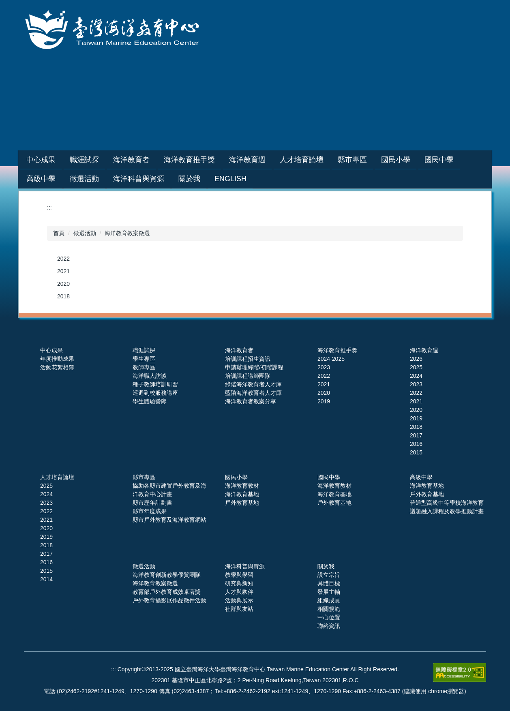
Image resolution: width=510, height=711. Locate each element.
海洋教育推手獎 (337, 350)
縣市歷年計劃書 (152, 502)
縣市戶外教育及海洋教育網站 (169, 519)
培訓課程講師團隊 (247, 376)
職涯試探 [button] (104, 160)
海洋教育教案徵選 (127, 233)
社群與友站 (239, 609)
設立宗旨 (328, 575)
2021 (63, 271)
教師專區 (144, 367)
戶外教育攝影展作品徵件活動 (169, 600)
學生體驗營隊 (150, 401)
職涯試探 (144, 350)
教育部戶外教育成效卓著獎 (167, 592)
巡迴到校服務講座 (155, 393)
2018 (63, 296)
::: (29, 160)
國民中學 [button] (459, 160)
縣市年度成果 (150, 511)
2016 (416, 444)
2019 (323, 401)
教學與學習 (239, 575)
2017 (416, 435)
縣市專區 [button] (372, 160)
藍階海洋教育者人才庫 (253, 393)
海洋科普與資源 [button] (138, 179)
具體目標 (328, 583)
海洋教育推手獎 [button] (209, 160)
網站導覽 (360, 115)
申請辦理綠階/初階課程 (254, 367)
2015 (416, 452)
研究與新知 (239, 583)
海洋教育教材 (242, 485)
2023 (323, 367)
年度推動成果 (57, 359)
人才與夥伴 (239, 592)
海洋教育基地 (242, 494)
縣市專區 (144, 477)
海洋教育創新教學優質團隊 (167, 575)
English (230, 179)
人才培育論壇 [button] (322, 160)
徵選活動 (84, 233)
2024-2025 (331, 359)
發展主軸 (328, 592)
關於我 (325, 566)
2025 (416, 367)
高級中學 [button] (41, 179)
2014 (46, 579)
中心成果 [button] (61, 160)
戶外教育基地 (242, 502)
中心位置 (328, 617)
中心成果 (51, 350)
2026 (416, 359)
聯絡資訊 (328, 626)
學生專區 (144, 359)
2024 (416, 376)
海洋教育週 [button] (267, 160)
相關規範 (328, 609)
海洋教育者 (239, 350)
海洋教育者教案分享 (250, 401)
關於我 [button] (189, 179)
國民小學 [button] (416, 160)
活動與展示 (239, 600)
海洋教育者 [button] (151, 160)
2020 (63, 284)
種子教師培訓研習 (155, 384)
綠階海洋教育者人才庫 (253, 384)
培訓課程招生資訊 (247, 359)
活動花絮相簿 (57, 367)
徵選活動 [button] (84, 179)
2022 (63, 258)
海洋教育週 (424, 350)
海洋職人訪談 (150, 376)
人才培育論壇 (57, 477)
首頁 (58, 233)
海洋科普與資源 (245, 566)
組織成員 (328, 600)
